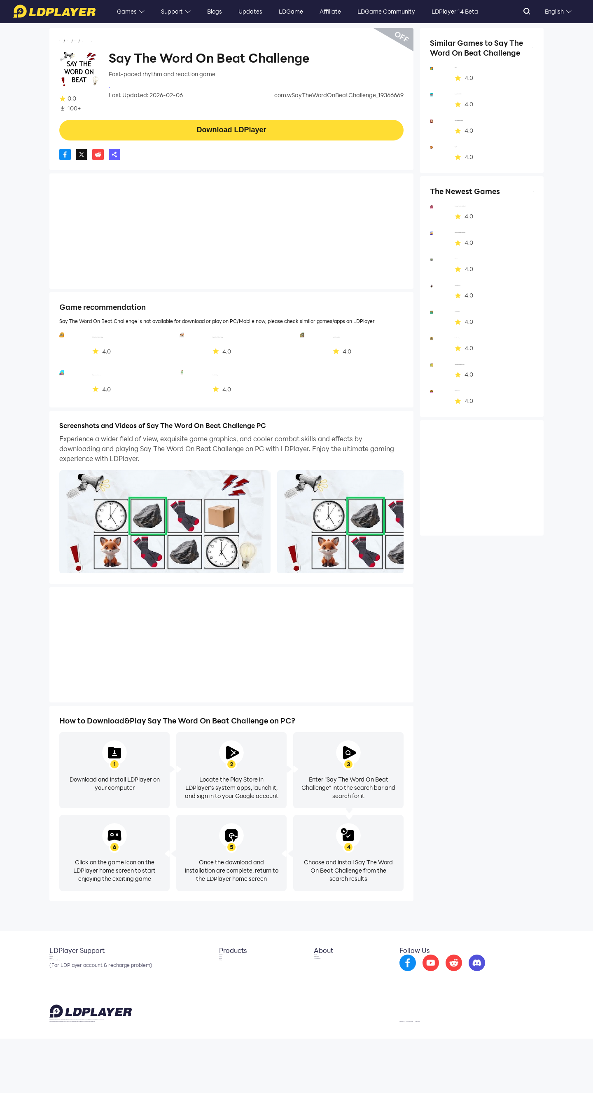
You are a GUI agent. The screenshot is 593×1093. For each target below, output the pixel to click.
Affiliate (330, 11)
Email (56, 966)
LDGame (291, 11)
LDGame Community (386, 11)
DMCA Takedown (331, 991)
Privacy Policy (437, 1074)
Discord (59, 991)
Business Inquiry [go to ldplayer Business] (328, 979)
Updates (250, 11)
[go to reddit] (475, 972)
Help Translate (526, 1074)
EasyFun (224, 991)
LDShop (222, 1003)
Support (172, 11)
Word (112, 41)
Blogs (214, 11)
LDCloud (224, 966)
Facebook (63, 979)
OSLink (222, 979)
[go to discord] (498, 972)
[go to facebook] (429, 972)
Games (127, 11)
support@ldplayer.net (359, 1072)
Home (67, 41)
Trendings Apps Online (139, 86)
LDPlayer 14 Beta (455, 11)
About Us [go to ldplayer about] (319, 966)
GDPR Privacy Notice (482, 1074)
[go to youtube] (452, 972)
